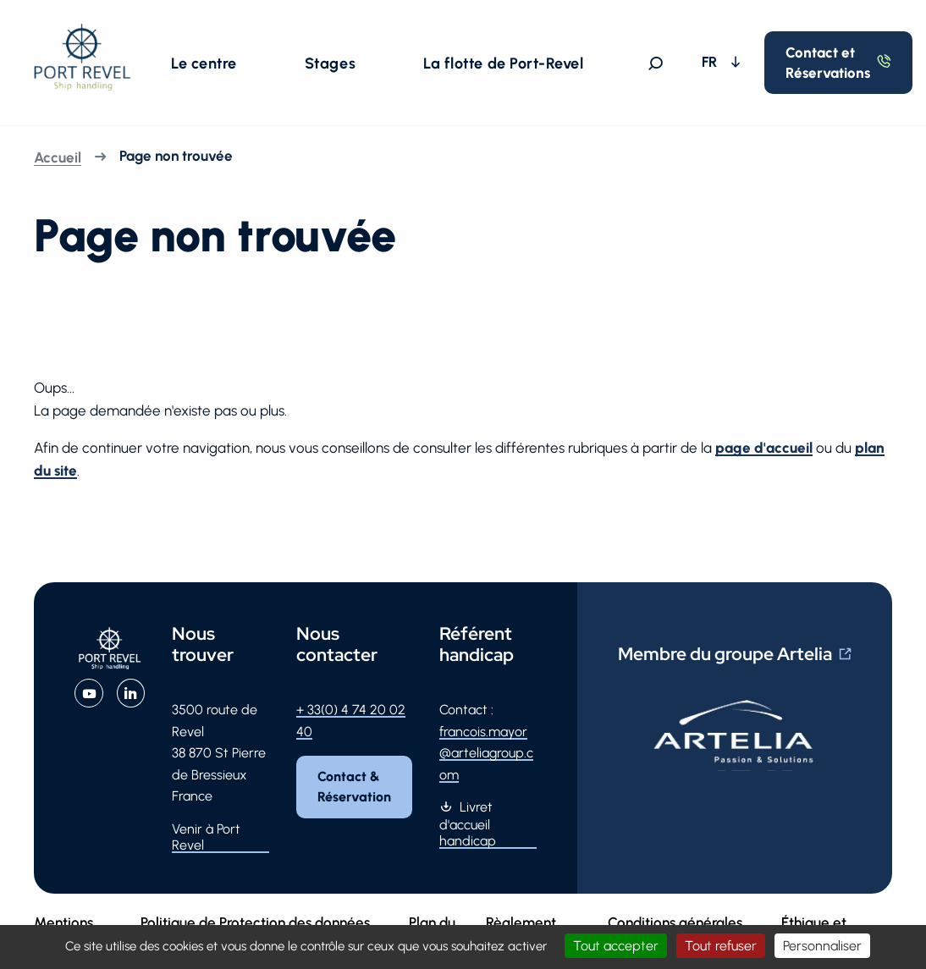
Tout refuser (721, 946)
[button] (204, 63)
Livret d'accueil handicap (467, 824)
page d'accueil (764, 447)
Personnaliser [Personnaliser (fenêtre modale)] (822, 946)
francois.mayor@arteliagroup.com (486, 753)
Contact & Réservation (354, 786)
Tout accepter (616, 946)
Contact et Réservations (827, 62)
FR (711, 61)
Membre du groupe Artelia (725, 653)
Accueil (57, 157)
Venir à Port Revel (206, 837)
